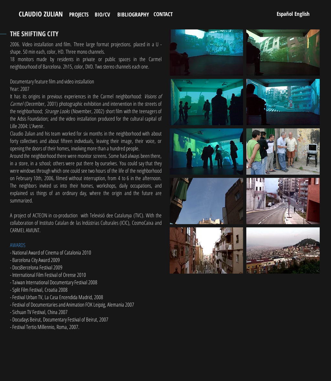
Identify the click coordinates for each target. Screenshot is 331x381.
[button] (206, 52)
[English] (302, 13)
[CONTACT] (163, 14)
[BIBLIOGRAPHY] (133, 14)
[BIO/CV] (102, 14)
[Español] (284, 13)
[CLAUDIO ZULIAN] (40, 14)
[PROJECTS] (79, 14)
